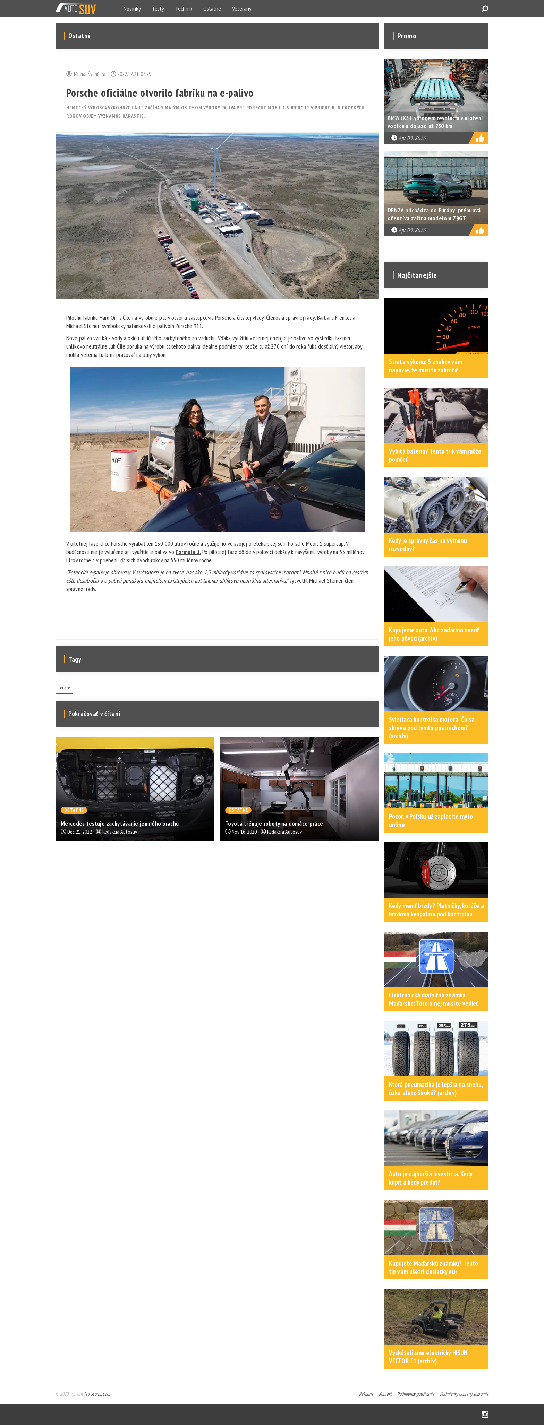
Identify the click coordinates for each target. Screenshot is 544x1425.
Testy (158, 8)
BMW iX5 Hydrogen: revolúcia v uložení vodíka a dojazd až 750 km (435, 122)
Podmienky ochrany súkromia (464, 1394)
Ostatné (212, 8)
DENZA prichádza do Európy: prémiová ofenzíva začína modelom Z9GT (434, 214)
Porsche (64, 688)
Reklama (366, 1394)
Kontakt (385, 1394)
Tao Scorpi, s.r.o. (97, 1394)
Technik (183, 8)
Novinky (132, 8)
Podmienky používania (415, 1394)
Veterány (242, 8)
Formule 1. (188, 552)
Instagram (485, 1414)
